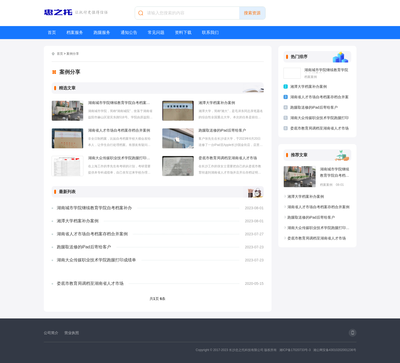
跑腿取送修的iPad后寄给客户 (222, 130)
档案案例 (310, 77)
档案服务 (74, 32)
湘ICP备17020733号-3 (295, 350)
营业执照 (71, 333)
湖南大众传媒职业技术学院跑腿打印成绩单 (120, 158)
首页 (52, 32)
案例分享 (72, 54)
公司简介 (51, 333)
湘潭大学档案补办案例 (217, 103)
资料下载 (183, 32)
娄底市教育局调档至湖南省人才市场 (228, 158)
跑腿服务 (102, 32)
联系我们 (210, 32)
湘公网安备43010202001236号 (334, 350)
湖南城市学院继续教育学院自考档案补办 (120, 103)
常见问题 (156, 32)
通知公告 (129, 32)
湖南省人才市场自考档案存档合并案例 (119, 130)
